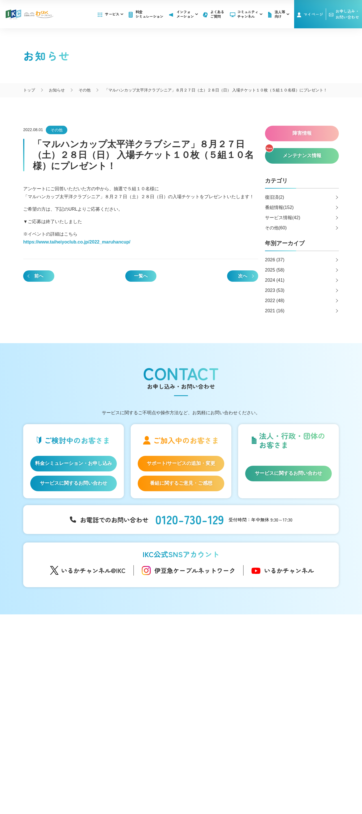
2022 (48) (275, 300)
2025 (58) (275, 270)
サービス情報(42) (282, 217)
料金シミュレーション (149, 14)
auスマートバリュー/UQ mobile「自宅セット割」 (71, 694)
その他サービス (215, 725)
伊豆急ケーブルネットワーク (194, 570)
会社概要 (129, 785)
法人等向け (210, 698)
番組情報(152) (279, 207)
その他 (57, 130)
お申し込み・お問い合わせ (292, 669)
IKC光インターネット (64, 665)
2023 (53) (275, 290)
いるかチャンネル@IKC (93, 570)
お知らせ (209, 656)
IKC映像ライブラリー (135, 686)
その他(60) (275, 227)
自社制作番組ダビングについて (132, 674)
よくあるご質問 (217, 14)
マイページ (313, 14)
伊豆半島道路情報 (132, 714)
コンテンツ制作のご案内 (223, 716)
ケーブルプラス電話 (63, 683)
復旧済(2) (274, 197)
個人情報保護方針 (201, 785)
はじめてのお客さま (63, 656)
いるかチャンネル (289, 570)
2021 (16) (275, 310)
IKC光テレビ (56, 674)
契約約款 (233, 785)
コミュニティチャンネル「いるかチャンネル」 (139, 649)
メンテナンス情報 (217, 674)
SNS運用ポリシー (161, 785)
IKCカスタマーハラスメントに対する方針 (129, 791)
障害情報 (209, 665)
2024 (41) (275, 280)
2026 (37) (275, 259)
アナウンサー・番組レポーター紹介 (148, 663)
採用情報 (274, 681)
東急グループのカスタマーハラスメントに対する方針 (222, 791)
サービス (114, 14)
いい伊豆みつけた (132, 702)
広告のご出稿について (221, 708)
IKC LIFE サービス (61, 706)
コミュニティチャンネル (249, 14)
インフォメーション (219, 646)
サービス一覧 (57, 646)
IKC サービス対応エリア (67, 715)
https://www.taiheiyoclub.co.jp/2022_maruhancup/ (76, 242)
